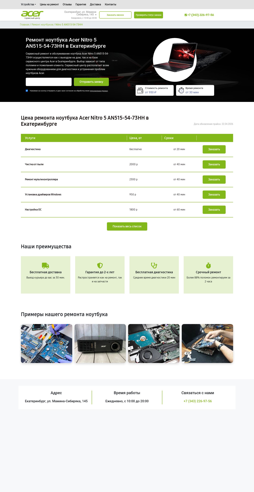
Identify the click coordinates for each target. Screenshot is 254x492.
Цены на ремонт (49, 4)
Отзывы (67, 4)
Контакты (110, 4)
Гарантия (80, 4)
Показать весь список (127, 226)
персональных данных (99, 91)
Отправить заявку (91, 82)
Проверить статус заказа (148, 15)
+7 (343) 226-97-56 (198, 401)
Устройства (27, 4)
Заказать (214, 149)
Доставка (95, 4)
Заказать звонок (115, 15)
